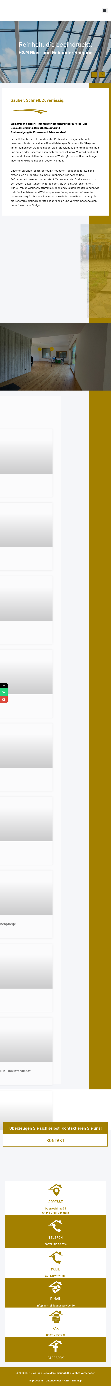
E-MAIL (55, 1299)
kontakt (55, 1140)
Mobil (55, 1269)
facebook (56, 1358)
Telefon (56, 1237)
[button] (105, 10)
